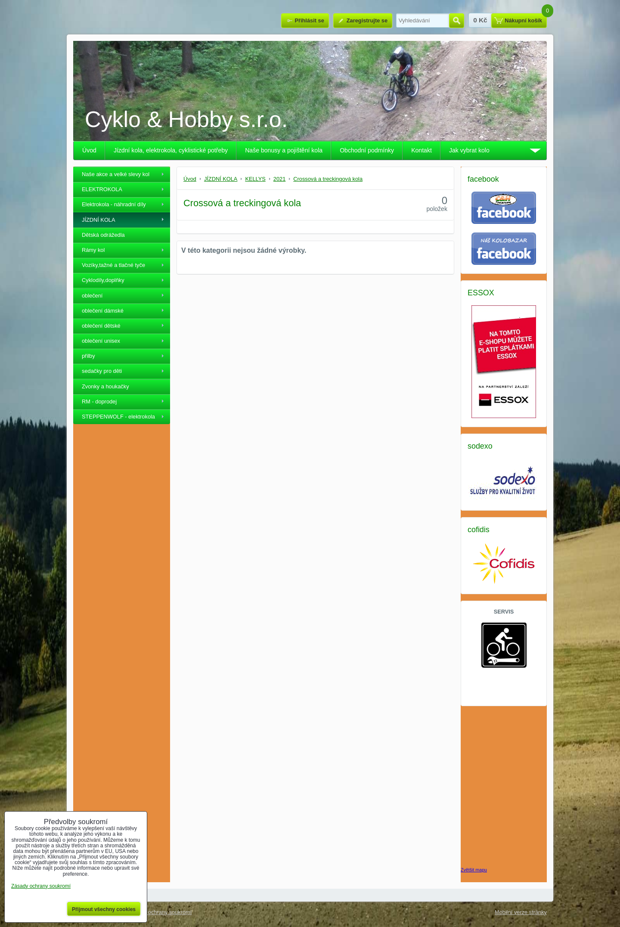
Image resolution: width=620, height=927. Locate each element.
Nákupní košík (523, 20)
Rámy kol (93, 250)
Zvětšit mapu (474, 869)
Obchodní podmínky (367, 150)
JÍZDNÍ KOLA (98, 220)
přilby (88, 356)
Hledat (456, 20)
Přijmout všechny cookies (104, 909)
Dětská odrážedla (103, 235)
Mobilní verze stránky (521, 912)
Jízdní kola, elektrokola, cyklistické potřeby (171, 150)
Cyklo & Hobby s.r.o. (186, 119)
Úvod (89, 150)
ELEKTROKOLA (102, 189)
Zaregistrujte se (367, 20)
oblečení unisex (101, 341)
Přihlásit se (309, 20)
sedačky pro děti (102, 371)
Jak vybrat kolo (469, 150)
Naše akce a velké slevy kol (115, 174)
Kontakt (421, 150)
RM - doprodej (99, 401)
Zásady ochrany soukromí (160, 912)
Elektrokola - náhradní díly (114, 204)
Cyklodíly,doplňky (103, 280)
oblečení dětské (101, 325)
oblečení (92, 295)
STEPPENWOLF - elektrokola (118, 416)
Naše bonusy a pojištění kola (283, 150)
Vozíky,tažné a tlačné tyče (113, 265)
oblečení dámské (103, 310)
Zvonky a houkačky (105, 386)
